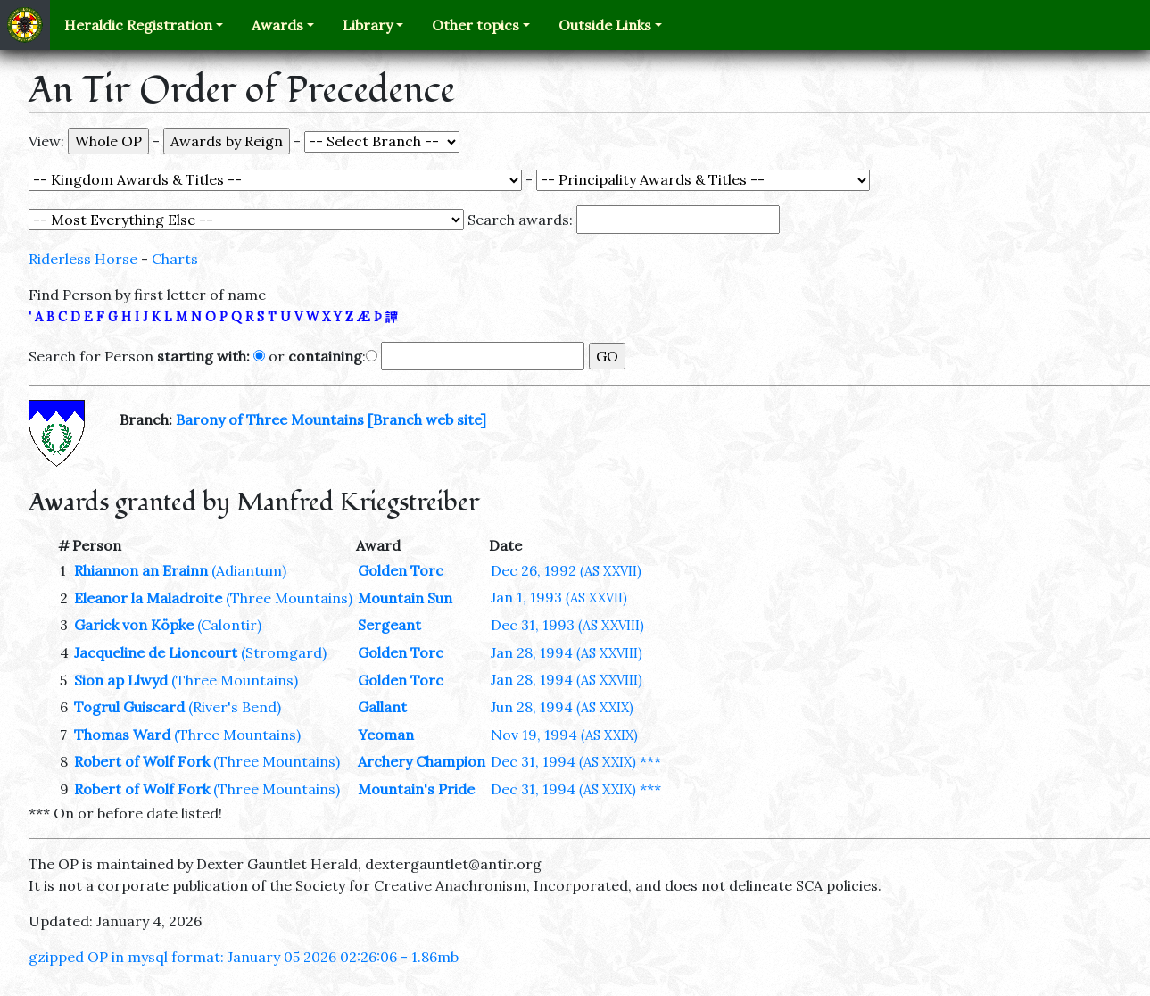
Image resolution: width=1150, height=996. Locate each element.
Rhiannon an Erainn (141, 570)
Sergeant (389, 625)
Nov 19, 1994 (564, 734)
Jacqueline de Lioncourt (155, 652)
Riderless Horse (83, 259)
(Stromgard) (284, 652)
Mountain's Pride (416, 789)
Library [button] (368, 25)
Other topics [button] (475, 25)
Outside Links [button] (604, 25)
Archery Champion (421, 761)
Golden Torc (400, 570)
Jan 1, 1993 (559, 597)
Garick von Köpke (134, 625)
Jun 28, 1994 (562, 707)
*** (650, 761)
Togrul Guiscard (129, 707)
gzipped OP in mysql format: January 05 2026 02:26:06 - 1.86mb (244, 957)
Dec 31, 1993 (567, 625)
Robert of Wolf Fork (142, 761)
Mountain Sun (405, 598)
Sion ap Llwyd (121, 680)
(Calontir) (229, 625)
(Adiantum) (248, 570)
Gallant (382, 707)
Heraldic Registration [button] (138, 25)
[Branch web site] (427, 419)
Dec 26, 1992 (566, 570)
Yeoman (386, 734)
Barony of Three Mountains (270, 419)
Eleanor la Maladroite (148, 598)
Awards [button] (277, 25)
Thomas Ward (122, 734)
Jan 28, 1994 (566, 652)
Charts (175, 259)
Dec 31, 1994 (563, 761)
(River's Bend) (234, 707)
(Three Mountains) (289, 598)
